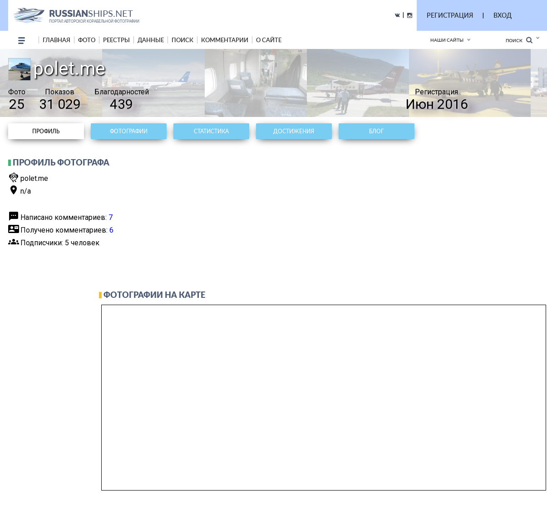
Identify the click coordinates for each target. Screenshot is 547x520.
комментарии (224, 40)
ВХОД (502, 15)
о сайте (268, 40)
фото (86, 40)
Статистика (211, 131)
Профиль (45, 131)
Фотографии (129, 131)
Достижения (293, 131)
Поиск (519, 40)
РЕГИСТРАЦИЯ (450, 15)
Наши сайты (446, 40)
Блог (376, 131)
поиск (182, 40)
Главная (56, 40)
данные (151, 40)
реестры (116, 40)
